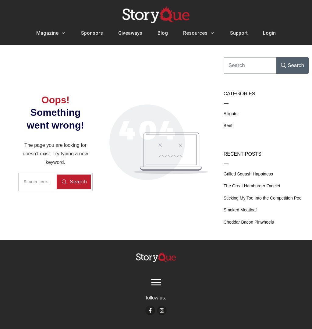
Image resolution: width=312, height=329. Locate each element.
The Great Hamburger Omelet (252, 185)
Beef (228, 125)
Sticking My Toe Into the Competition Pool (263, 198)
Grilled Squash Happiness (248, 174)
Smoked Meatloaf (240, 209)
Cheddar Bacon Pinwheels (249, 222)
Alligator (231, 113)
